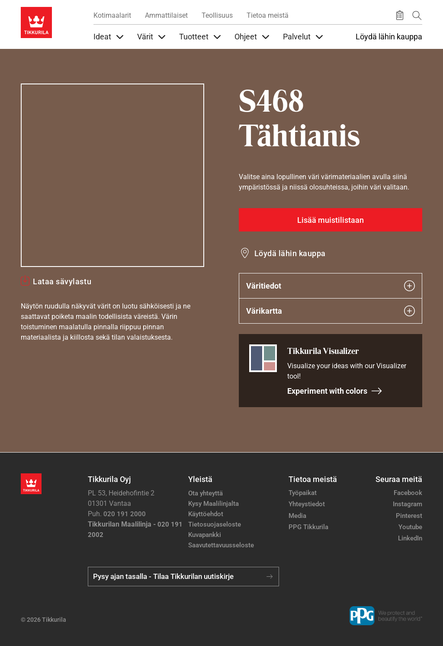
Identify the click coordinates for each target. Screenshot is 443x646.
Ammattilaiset (166, 15)
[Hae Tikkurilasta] (417, 15)
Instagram (407, 504)
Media (297, 516)
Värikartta (330, 310)
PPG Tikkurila (308, 527)
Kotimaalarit (112, 15)
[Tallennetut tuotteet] (400, 15)
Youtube (410, 527)
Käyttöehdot (205, 514)
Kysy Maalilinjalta (213, 504)
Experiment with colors (334, 391)
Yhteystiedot (307, 504)
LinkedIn (410, 538)
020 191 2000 (124, 514)
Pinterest (409, 516)
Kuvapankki (204, 535)
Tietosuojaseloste (214, 524)
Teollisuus (217, 15)
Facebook (408, 493)
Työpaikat (303, 493)
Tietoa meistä (268, 15)
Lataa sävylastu (62, 281)
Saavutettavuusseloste (221, 545)
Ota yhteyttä (205, 493)
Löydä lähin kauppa (389, 36)
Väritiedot (330, 285)
